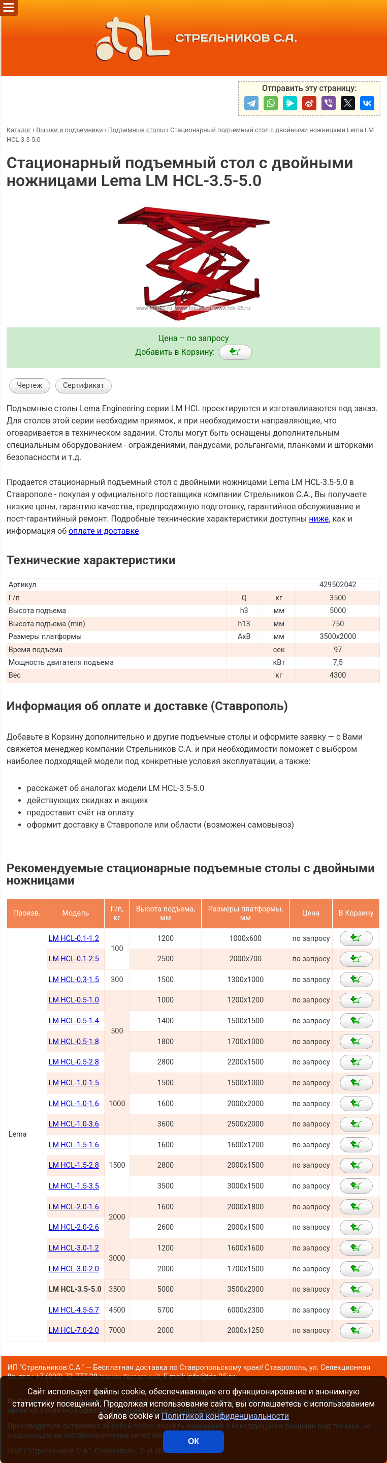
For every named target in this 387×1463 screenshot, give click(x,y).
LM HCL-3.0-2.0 (74, 1269)
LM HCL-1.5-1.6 (74, 1145)
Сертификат (83, 385)
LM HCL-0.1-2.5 (74, 959)
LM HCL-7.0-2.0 (74, 1330)
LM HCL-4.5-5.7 (74, 1310)
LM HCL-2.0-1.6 (74, 1207)
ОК (193, 1441)
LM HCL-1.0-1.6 (74, 1104)
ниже (319, 519)
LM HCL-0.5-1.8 (74, 1042)
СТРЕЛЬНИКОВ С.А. (193, 38)
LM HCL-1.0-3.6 (74, 1124)
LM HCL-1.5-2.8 (74, 1165)
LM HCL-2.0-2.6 (74, 1227)
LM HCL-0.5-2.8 (74, 1062)
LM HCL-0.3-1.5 (74, 980)
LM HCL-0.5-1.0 (74, 1000)
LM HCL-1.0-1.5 (74, 1083)
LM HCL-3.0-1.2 (74, 1248)
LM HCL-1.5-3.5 (74, 1186)
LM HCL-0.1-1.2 (74, 938)
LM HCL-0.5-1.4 (74, 1021)
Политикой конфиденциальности (225, 1416)
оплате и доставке (104, 531)
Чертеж (29, 385)
